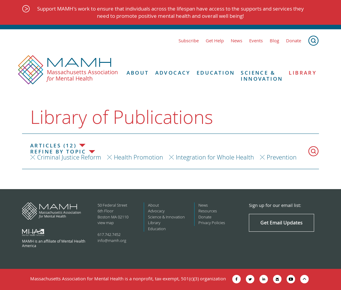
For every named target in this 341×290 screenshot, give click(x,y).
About (138, 73)
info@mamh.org (112, 240)
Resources (207, 211)
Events (256, 41)
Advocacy (173, 73)
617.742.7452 (109, 234)
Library (303, 73)
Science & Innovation (262, 76)
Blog (274, 41)
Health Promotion (138, 157)
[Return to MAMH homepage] (68, 70)
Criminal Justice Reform (69, 157)
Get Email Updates (281, 222)
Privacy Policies (211, 222)
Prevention (282, 157)
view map (106, 222)
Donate (293, 41)
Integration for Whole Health (215, 157)
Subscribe (189, 41)
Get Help (215, 41)
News (236, 41)
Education (216, 73)
